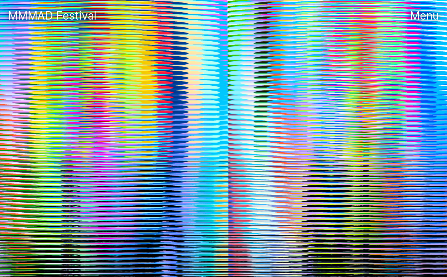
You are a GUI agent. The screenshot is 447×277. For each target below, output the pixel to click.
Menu (424, 15)
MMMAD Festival (54, 15)
